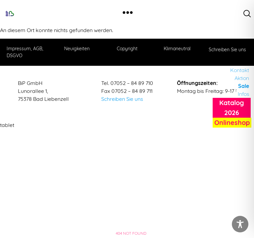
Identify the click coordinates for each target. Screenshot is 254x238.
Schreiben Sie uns (122, 99)
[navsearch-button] (247, 14)
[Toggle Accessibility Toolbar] (240, 224)
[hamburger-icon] (127, 13)
